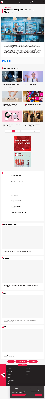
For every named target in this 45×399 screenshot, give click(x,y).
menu (9, 2)
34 (30, 131)
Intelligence (9, 371)
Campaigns (28, 368)
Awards (8, 378)
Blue (8, 383)
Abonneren (32, 2)
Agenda (27, 373)
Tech (8, 381)
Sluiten (38, 394)
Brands (8, 369)
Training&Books (10, 380)
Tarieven (34, 361)
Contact (23, 364)
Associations (10, 375)
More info (22, 219)
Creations (9, 374)
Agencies (9, 368)
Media (8, 372)
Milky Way (28, 369)
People (8, 377)
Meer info (22, 392)
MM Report (28, 371)
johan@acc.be (23, 53)
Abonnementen (22, 361)
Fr (43, 1)
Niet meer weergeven (19, 394)
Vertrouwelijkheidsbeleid (6, 388)
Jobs (12, 361)
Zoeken (20, 2)
